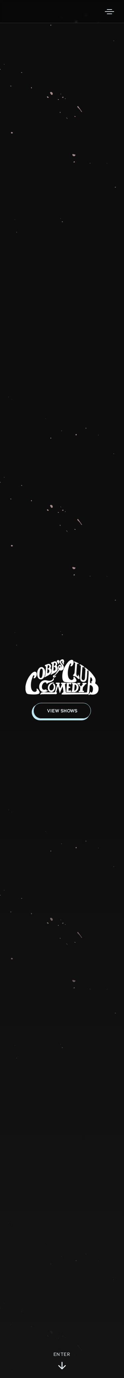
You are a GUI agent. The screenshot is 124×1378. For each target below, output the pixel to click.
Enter (62, 1361)
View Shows (62, 711)
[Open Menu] (109, 11)
